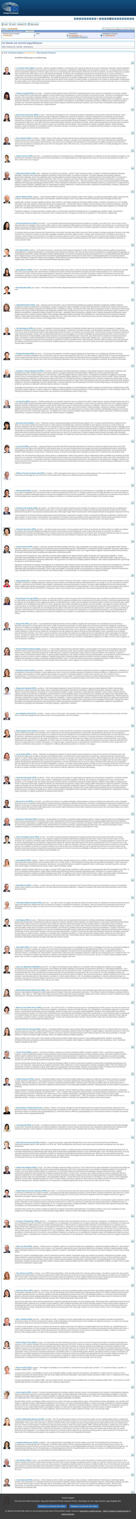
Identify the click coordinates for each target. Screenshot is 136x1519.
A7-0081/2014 (7, 35)
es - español (77, 19)
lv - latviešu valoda (105, 19)
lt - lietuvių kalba (108, 19)
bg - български (75, 19)
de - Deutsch (85, 19)
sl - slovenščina (128, 19)
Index (5, 24)
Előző (13, 24)
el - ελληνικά (90, 19)
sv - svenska (133, 19)
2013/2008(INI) (13, 29)
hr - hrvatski (100, 19)
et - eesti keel (88, 19)
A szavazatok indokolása (78, 37)
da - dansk (83, 19)
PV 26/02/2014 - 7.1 (75, 35)
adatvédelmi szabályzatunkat (90, 1514)
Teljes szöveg (34, 24)
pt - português (120, 19)
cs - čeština (80, 19)
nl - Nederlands (115, 19)
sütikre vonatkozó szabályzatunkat (116, 1514)
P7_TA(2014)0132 (109, 35)
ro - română (123, 19)
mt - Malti (113, 19)
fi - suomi (130, 19)
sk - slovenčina (125, 19)
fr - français (95, 19)
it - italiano (103, 19)
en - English (93, 19)
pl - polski (118, 19)
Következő (21, 24)
